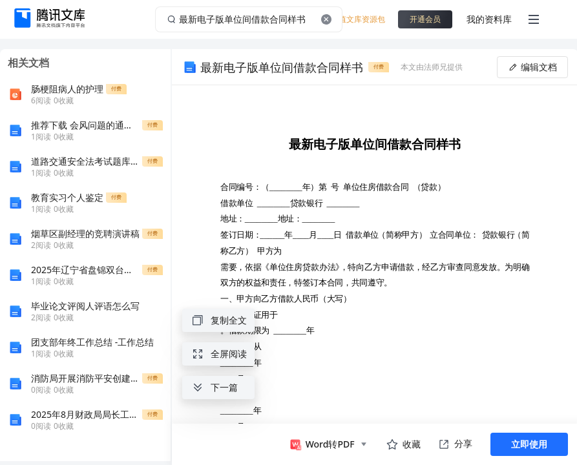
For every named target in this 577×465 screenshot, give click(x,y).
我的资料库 (489, 19)
